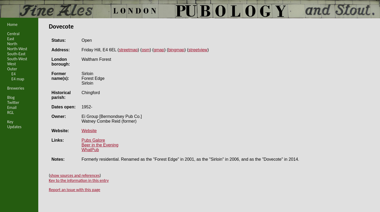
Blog (11, 97)
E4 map (17, 78)
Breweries (15, 88)
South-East (16, 53)
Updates (14, 126)
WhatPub (90, 150)
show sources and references (75, 175)
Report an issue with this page (74, 189)
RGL (10, 112)
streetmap (128, 50)
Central (13, 33)
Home (12, 24)
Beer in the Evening (100, 145)
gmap (159, 50)
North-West (17, 48)
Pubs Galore (93, 140)
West (11, 63)
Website (89, 130)
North (12, 43)
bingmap (176, 50)
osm (146, 50)
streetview (197, 50)
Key (10, 121)
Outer (12, 68)
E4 (13, 73)
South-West (17, 58)
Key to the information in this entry (79, 180)
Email (12, 107)
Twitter (13, 102)
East (10, 38)
